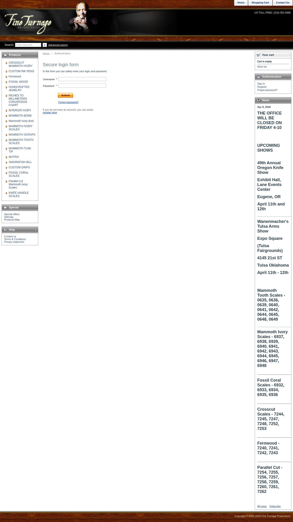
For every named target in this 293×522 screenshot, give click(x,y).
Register (262, 86)
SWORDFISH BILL (20, 162)
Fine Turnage (28, 19)
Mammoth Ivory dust (21, 121)
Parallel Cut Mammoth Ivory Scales (18, 184)
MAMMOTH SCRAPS (22, 134)
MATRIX (14, 157)
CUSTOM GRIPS (19, 167)
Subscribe (275, 506)
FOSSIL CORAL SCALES (18, 174)
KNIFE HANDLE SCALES (19, 194)
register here (50, 112)
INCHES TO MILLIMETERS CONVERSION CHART (18, 100)
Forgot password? (267, 90)
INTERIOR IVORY (20, 110)
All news (262, 506)
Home (46, 53)
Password (48, 86)
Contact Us (282, 2)
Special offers (11, 214)
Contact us (10, 236)
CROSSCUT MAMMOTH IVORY (21, 64)
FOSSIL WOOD (18, 81)
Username (49, 79)
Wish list (262, 66)
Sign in (261, 83)
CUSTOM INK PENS (21, 71)
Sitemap (8, 217)
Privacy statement (14, 242)
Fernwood (15, 76)
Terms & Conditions (15, 239)
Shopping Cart (260, 2)
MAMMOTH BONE (20, 115)
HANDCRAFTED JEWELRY (19, 88)
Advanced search (58, 45)
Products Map (12, 219)
